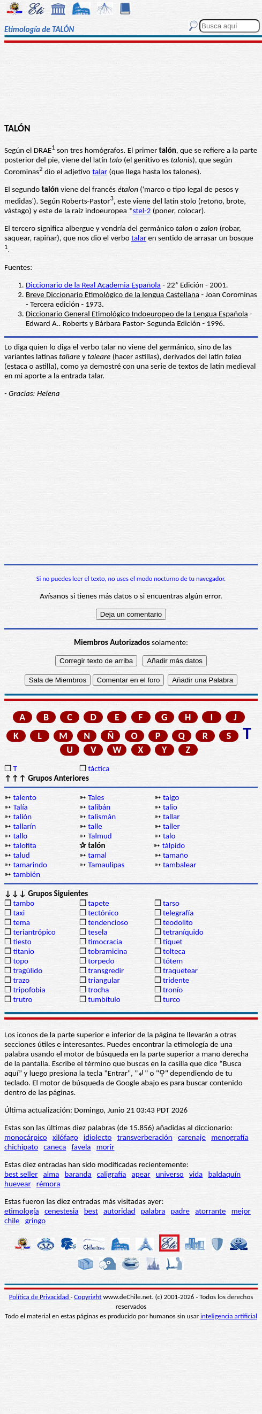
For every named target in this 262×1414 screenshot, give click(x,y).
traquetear (180, 970)
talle (95, 826)
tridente (176, 980)
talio (170, 807)
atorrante (210, 1211)
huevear (17, 1183)
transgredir (106, 970)
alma (51, 1174)
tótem (173, 961)
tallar (171, 816)
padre (180, 1211)
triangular (104, 980)
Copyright (87, 1297)
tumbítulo (104, 999)
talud (21, 855)
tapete (98, 903)
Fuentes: (18, 267)
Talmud (100, 836)
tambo (23, 903)
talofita (24, 845)
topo (20, 961)
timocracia (105, 941)
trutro (22, 999)
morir (105, 1147)
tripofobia (29, 990)
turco (171, 999)
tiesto (22, 941)
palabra (153, 1211)
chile (12, 1220)
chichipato (21, 1147)
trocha (98, 990)
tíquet (173, 941)
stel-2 (142, 210)
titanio (23, 951)
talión (22, 816)
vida (196, 1174)
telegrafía (178, 913)
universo (170, 1174)
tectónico (103, 913)
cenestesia (61, 1211)
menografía (229, 1137)
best (91, 1211)
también (26, 874)
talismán (102, 816)
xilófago (65, 1137)
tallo (20, 836)
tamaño (175, 855)
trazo (21, 980)
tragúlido (27, 970)
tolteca (174, 951)
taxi (19, 913)
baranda (78, 1174)
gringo (35, 1220)
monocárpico (25, 1137)
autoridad (119, 1211)
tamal (97, 855)
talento (24, 797)
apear (141, 1174)
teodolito (178, 922)
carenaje (192, 1137)
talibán (99, 807)
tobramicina (107, 951)
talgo (171, 797)
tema (21, 922)
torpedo (101, 961)
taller (171, 826)
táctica (98, 768)
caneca (54, 1147)
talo (169, 836)
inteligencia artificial (228, 1316)
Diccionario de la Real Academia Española (93, 285)
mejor (241, 1211)
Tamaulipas (106, 864)
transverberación (145, 1137)
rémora (48, 1183)
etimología (21, 1211)
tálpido (173, 845)
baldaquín (224, 1174)
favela (81, 1147)
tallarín (24, 826)
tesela (97, 932)
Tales (96, 797)
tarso (171, 903)
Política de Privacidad (40, 1297)
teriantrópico (34, 932)
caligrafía (111, 1174)
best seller (21, 1174)
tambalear (179, 864)
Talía (20, 807)
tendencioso (108, 922)
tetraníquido (183, 932)
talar (99, 171)
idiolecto (98, 1137)
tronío (173, 990)
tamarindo (30, 864)
